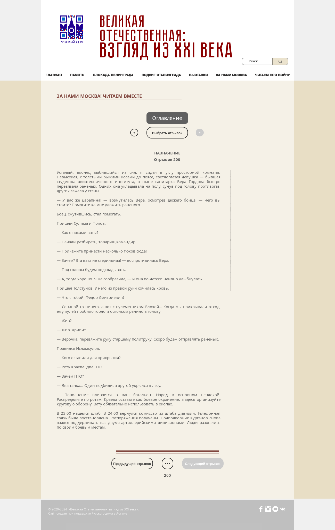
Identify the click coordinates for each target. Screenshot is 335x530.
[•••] (167, 463)
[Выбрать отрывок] (167, 132)
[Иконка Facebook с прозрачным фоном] (261, 509)
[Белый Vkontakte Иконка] (282, 509)
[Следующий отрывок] (203, 463)
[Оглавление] (167, 118)
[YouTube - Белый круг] (275, 509)
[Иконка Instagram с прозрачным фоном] (268, 509)
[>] (200, 132)
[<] (134, 132)
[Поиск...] (255, 61)
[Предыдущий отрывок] (132, 463)
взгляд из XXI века (167, 50)
